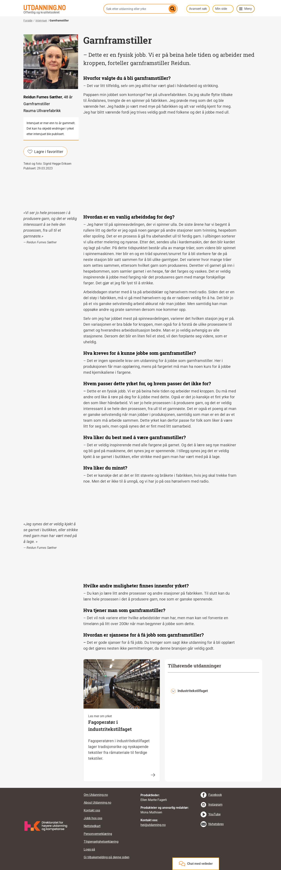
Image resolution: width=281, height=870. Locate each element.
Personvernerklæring (98, 834)
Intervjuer (41, 20)
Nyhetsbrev (216, 824)
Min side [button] (221, 9)
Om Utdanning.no (96, 795)
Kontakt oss (92, 810)
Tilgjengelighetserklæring (101, 841)
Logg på (89, 849)
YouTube (214, 814)
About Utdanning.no (97, 802)
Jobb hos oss (93, 818)
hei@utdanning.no (153, 825)
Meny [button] (248, 9)
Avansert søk (198, 9)
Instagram (215, 804)
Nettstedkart (92, 826)
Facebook (215, 795)
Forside (27, 20)
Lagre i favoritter (45, 151)
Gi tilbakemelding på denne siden (106, 857)
